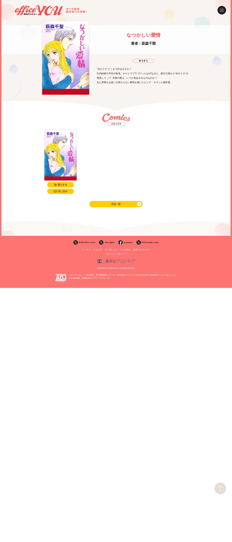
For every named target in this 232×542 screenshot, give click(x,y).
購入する (62, 184)
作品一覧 (116, 204)
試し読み (62, 191)
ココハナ (97, 250)
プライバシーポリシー (116, 254)
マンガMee (125, 250)
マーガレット (111, 250)
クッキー (86, 250)
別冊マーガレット (141, 250)
